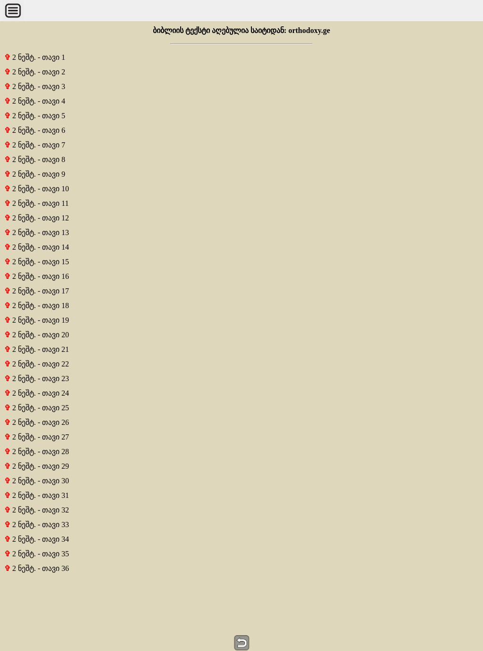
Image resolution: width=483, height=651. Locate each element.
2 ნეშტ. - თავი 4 (34, 101)
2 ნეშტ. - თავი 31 (36, 495)
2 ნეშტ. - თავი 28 (36, 452)
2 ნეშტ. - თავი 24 (36, 393)
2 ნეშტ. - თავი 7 (34, 145)
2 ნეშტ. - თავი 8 (34, 159)
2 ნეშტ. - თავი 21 (36, 349)
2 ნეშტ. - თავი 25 (36, 408)
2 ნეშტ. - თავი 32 (36, 510)
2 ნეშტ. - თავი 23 (36, 378)
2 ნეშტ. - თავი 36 (36, 568)
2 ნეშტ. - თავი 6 (34, 130)
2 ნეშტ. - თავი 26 (36, 422)
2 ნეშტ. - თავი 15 (36, 262)
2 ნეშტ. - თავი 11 (36, 203)
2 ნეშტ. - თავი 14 (36, 247)
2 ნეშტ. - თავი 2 (34, 72)
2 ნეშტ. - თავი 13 (36, 232)
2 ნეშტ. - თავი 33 (36, 525)
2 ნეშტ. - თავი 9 (34, 174)
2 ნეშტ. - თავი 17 (36, 291)
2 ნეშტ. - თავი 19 (36, 320)
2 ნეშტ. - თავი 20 (36, 335)
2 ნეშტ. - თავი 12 (36, 218)
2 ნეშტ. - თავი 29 (36, 466)
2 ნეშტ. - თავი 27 (36, 437)
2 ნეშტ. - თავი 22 (36, 364)
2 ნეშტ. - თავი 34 (36, 539)
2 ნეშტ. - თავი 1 (34, 57)
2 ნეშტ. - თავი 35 (36, 554)
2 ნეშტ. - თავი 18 (36, 305)
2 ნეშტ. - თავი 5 (34, 116)
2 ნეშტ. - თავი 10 (36, 189)
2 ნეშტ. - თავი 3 (34, 86)
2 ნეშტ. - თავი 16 (36, 276)
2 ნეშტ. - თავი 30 (36, 481)
